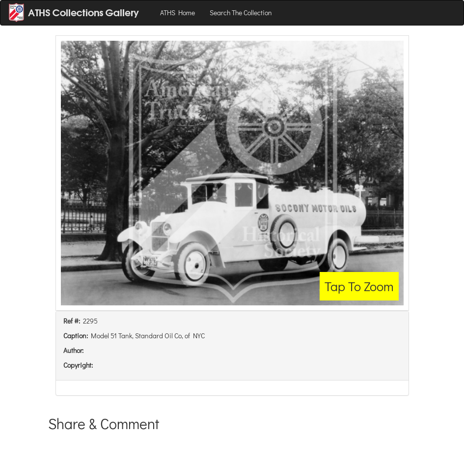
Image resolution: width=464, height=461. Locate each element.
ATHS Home (177, 12)
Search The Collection (241, 12)
